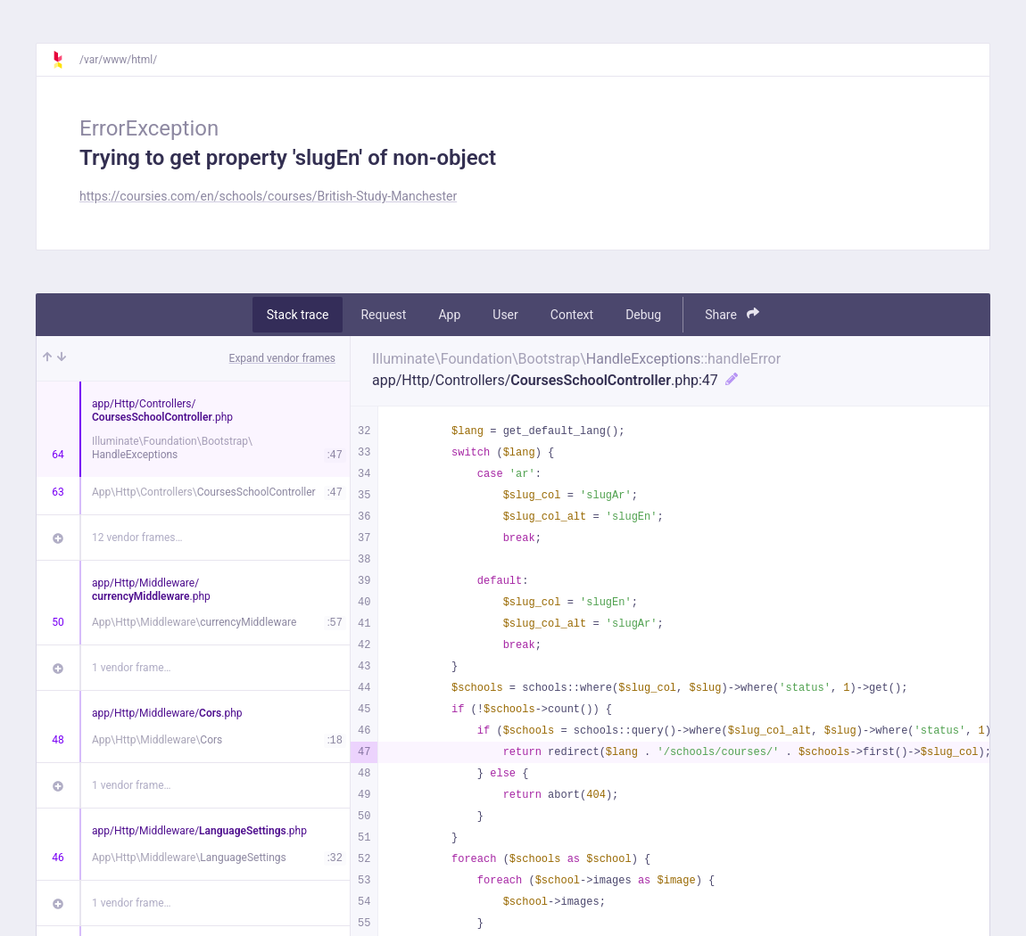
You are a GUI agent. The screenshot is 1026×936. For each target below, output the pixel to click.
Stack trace (298, 315)
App (449, 315)
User (504, 315)
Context (571, 315)
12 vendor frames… (137, 537)
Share (732, 314)
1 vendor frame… (131, 667)
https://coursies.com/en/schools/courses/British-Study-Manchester (268, 196)
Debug (643, 315)
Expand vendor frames (282, 358)
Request (383, 315)
